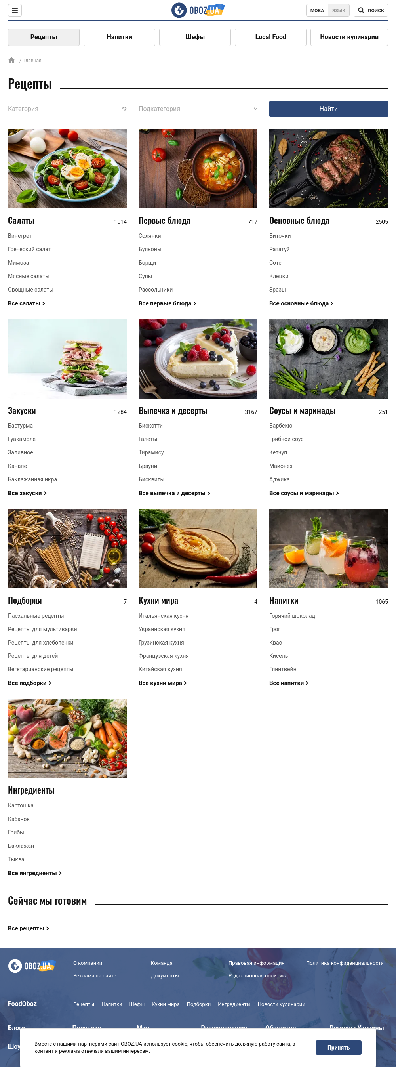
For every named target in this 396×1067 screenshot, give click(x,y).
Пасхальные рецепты (36, 616)
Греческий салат (29, 249)
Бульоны (150, 249)
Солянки (150, 236)
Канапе (17, 466)
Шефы (195, 37)
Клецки (278, 276)
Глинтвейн (283, 669)
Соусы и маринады (302, 410)
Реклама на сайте (94, 976)
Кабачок (19, 819)
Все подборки (27, 683)
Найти (329, 109)
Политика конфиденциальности (345, 963)
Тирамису (151, 452)
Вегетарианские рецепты (41, 669)
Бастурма (20, 425)
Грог (274, 629)
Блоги (16, 1028)
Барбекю (280, 425)
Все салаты (24, 303)
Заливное (20, 452)
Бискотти (151, 425)
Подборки (25, 600)
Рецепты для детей (33, 656)
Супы (145, 276)
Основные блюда (299, 220)
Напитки (119, 37)
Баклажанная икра (32, 479)
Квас (275, 642)
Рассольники (156, 289)
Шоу (14, 1046)
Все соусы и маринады (301, 493)
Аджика (279, 479)
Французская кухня (164, 656)
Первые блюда (164, 220)
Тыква (16, 859)
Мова (317, 10)
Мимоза (18, 263)
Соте (275, 263)
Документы (165, 976)
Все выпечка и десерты (172, 493)
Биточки (280, 236)
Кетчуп (278, 452)
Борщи (147, 263)
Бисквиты (152, 479)
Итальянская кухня (163, 616)
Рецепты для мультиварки (42, 629)
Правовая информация (256, 963)
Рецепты (43, 37)
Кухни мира (158, 600)
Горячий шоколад (292, 616)
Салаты (21, 220)
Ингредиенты (31, 789)
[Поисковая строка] (371, 10)
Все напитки (286, 683)
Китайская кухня (160, 669)
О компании (87, 963)
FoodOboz (22, 1004)
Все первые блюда (165, 303)
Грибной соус (286, 439)
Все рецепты (26, 928)
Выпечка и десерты (173, 410)
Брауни (148, 466)
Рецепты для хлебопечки (41, 642)
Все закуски (25, 493)
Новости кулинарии (349, 37)
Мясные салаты (29, 276)
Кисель (278, 656)
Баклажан (21, 846)
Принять (338, 1047)
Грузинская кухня (161, 642)
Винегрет (20, 236)
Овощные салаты (30, 289)
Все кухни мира (160, 683)
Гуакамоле (22, 439)
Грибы (16, 832)
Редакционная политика (258, 976)
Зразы (277, 289)
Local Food (270, 37)
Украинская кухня (162, 629)
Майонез (281, 466)
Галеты (148, 439)
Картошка (21, 805)
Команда (162, 963)
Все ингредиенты (32, 873)
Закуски (22, 410)
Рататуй (279, 249)
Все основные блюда (299, 303)
